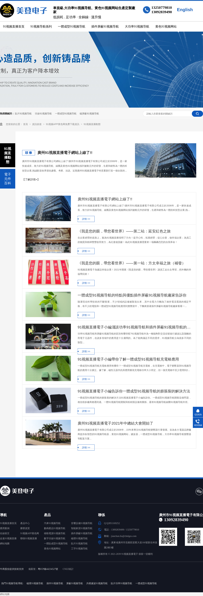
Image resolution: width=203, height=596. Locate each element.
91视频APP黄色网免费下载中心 (29, 534)
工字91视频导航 (79, 548)
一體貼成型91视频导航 (56, 543)
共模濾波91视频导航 (97, 583)
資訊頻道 (37, 124)
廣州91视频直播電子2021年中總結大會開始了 (115, 423)
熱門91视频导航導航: (12, 583)
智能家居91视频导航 (81, 528)
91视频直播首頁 (13, 26)
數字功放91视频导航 (54, 538)
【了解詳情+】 (31, 179)
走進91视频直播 (8, 538)
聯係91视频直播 (28, 538)
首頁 (26, 124)
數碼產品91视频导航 (54, 528)
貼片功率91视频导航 (121, 583)
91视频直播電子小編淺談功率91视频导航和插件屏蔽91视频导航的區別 (134, 327)
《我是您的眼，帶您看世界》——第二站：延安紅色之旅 (124, 231)
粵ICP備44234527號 (48, 569)
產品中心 (25, 523)
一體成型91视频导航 (71, 26)
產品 (47, 515)
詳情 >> (86, 219)
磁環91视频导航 (79, 538)
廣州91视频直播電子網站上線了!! (64, 153)
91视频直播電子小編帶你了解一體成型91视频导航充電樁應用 (128, 359)
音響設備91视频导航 (81, 523)
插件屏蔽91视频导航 (105, 26)
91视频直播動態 (92, 124)
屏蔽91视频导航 (74, 583)
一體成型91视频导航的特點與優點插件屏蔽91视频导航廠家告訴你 (132, 295)
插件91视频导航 (55, 583)
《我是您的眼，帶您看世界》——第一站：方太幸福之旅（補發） (132, 263)
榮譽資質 (25, 528)
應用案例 (4, 528)
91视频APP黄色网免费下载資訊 (63, 124)
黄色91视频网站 (166, 26)
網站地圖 (4, 543)
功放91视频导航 (43, 113)
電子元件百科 (7, 178)
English (185, 9)
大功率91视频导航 (137, 26)
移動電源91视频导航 (54, 533)
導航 (3, 515)
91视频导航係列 (41, 26)
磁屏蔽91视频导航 (89, 113)
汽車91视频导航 (52, 523)
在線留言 (4, 533)
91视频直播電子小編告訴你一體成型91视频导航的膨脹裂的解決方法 (134, 391)
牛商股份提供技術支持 (12, 569)
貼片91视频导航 (23, 113)
